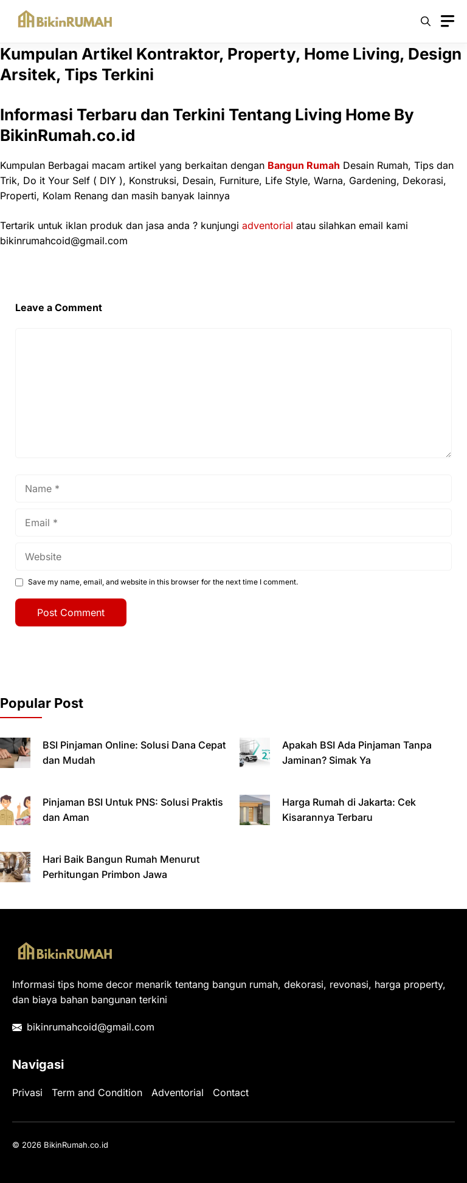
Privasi (27, 1092)
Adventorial (177, 1092)
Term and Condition (97, 1092)
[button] (426, 21)
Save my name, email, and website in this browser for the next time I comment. (163, 581)
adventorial (267, 225)
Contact (231, 1092)
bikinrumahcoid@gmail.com (90, 1027)
